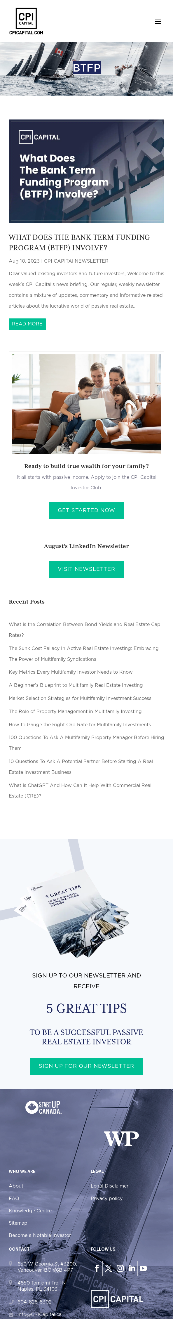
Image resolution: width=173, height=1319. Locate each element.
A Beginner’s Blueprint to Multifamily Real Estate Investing (76, 685)
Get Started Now (86, 510)
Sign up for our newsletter (86, 1066)
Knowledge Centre (30, 1211)
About (16, 1186)
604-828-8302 (35, 1302)
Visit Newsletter (86, 569)
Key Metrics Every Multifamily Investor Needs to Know (71, 672)
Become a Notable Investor (40, 1235)
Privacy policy (107, 1198)
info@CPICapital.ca (40, 1314)
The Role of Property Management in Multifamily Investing (75, 711)
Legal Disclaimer (109, 1186)
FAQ (14, 1198)
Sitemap (18, 1223)
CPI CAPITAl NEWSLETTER (76, 261)
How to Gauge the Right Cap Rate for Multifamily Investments (80, 724)
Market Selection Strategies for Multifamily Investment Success (80, 698)
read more (27, 324)
